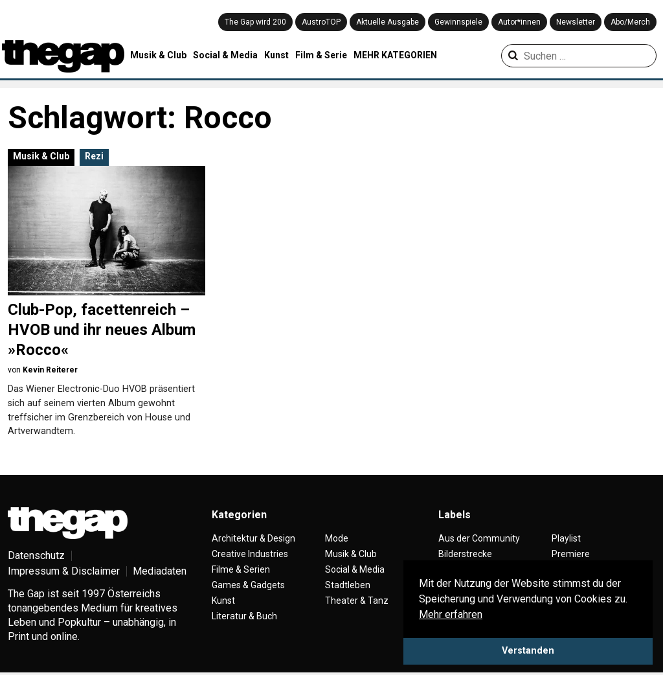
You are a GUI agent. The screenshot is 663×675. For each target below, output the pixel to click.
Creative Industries (250, 554)
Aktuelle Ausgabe (387, 22)
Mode (336, 538)
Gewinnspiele (458, 22)
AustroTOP (321, 22)
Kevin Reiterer (50, 369)
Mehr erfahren (450, 614)
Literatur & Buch (244, 616)
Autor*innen (519, 22)
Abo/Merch (630, 22)
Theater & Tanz (356, 600)
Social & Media (225, 55)
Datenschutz (36, 555)
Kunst (276, 55)
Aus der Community (479, 538)
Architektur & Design (253, 538)
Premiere (571, 554)
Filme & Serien (241, 569)
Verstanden (528, 650)
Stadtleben (347, 585)
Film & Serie (321, 55)
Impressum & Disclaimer (64, 571)
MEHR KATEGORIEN (395, 55)
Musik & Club (158, 55)
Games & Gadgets (248, 585)
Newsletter (575, 22)
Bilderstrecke (465, 554)
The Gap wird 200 (255, 22)
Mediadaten (159, 571)
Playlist (566, 538)
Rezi (94, 156)
